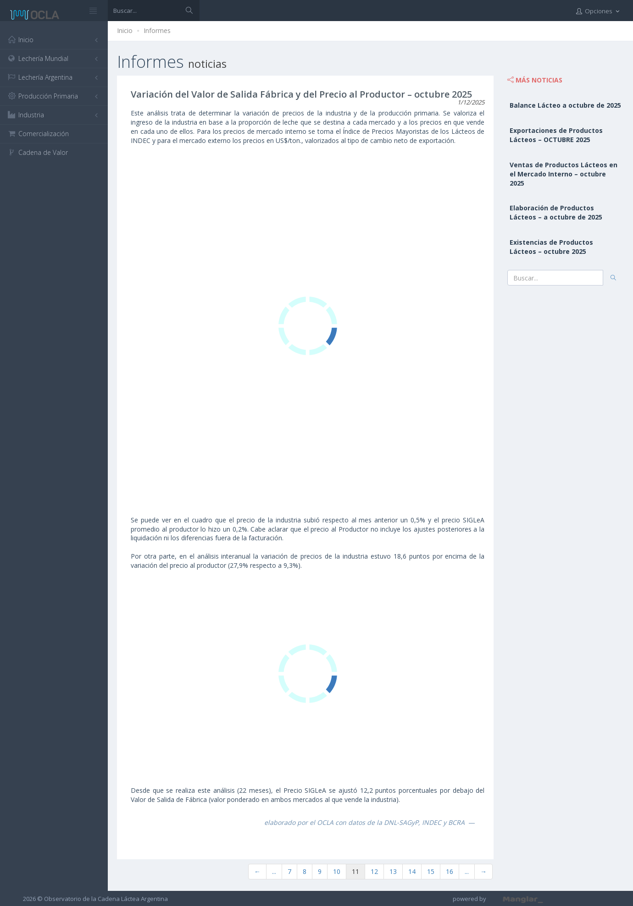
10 (336, 871)
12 (374, 871)
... (274, 871)
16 (449, 871)
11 (355, 871)
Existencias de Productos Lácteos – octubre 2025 (551, 247)
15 (430, 871)
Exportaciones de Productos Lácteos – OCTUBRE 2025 (556, 135)
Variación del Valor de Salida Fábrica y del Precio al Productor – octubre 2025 (301, 94)
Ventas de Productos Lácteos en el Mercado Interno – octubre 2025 (563, 173)
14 (412, 871)
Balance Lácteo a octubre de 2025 (565, 105)
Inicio (125, 30)
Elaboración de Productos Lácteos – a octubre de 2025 (556, 212)
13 (393, 871)
